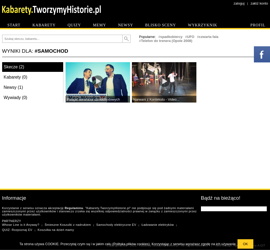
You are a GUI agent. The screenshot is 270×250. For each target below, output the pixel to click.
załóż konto (259, 3)
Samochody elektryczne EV (116, 224)
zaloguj (239, 3)
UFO (190, 37)
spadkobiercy (171, 37)
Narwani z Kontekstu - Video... (156, 99)
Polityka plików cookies (131, 244)
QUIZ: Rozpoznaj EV (17, 229)
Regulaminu (74, 208)
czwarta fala (208, 37)
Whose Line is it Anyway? (20, 224)
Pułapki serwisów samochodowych (93, 99)
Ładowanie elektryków (158, 224)
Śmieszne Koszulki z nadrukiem (68, 224)
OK (245, 244)
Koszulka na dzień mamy (56, 229)
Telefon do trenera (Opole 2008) (166, 41)
